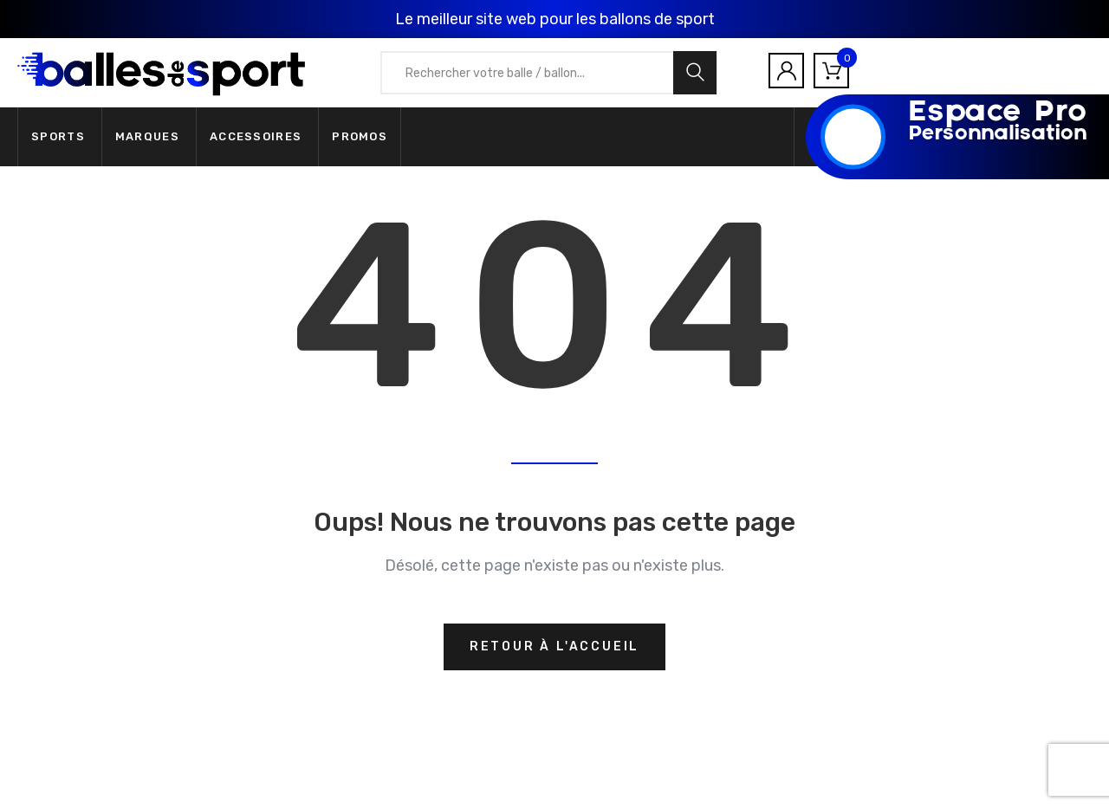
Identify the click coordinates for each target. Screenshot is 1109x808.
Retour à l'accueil (554, 646)
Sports (58, 136)
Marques (147, 136)
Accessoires (256, 136)
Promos (359, 136)
